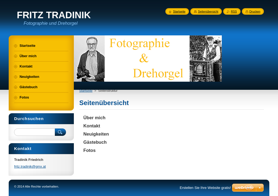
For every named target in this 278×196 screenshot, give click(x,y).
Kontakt (91, 125)
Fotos (89, 150)
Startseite (86, 90)
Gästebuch (95, 142)
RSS (234, 11)
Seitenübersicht (208, 11)
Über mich (94, 117)
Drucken (255, 11)
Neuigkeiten (96, 134)
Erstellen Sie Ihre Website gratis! (205, 188)
